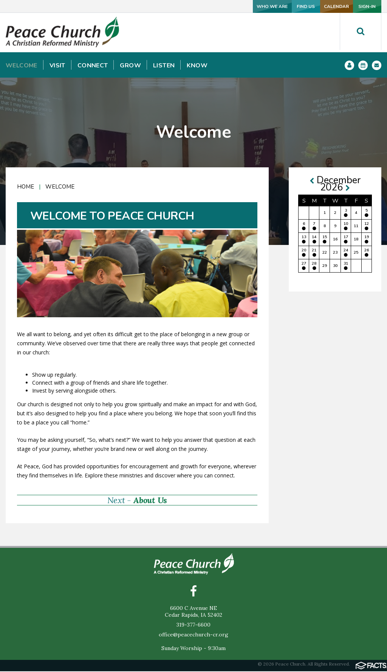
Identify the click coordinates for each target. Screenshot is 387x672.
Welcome (59, 186)
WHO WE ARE (205, 6)
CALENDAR (305, 6)
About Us (150, 500)
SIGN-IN (356, 6)
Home (25, 186)
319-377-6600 (193, 625)
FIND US (255, 6)
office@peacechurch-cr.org (193, 635)
